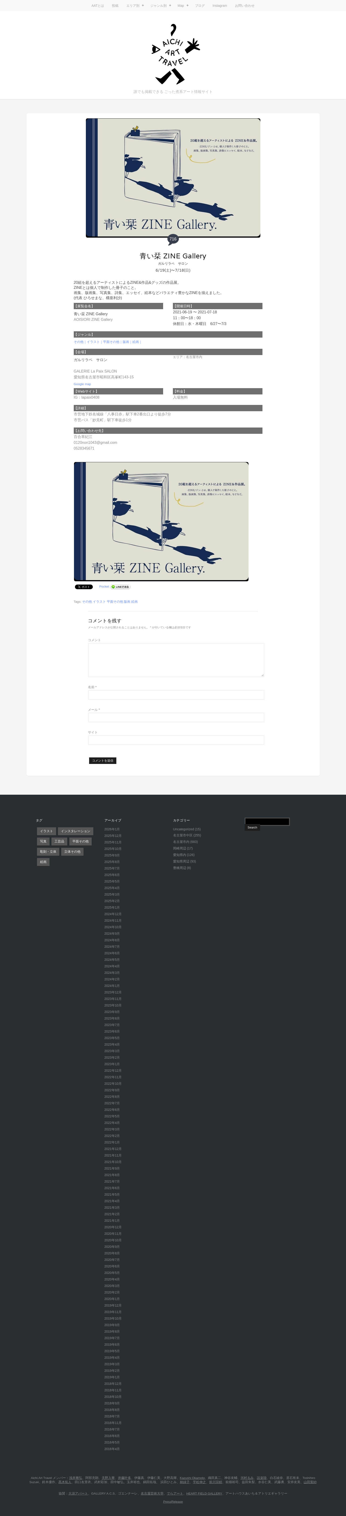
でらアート (175, 1493)
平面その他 (115, 601)
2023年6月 (112, 1031)
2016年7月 (112, 1429)
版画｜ (127, 342)
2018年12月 (113, 1384)
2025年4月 (112, 888)
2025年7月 (112, 868)
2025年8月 (112, 862)
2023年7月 (112, 1025)
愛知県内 (179, 855)
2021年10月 (113, 1162)
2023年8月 (112, 1018)
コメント (94, 640)
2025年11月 (113, 842)
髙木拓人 (64, 1482)
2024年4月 (112, 966)
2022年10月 (113, 1083)
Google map (82, 384)
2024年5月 (112, 960)
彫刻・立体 (48, 851)
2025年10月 (113, 849)
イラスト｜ (95, 342)
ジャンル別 (158, 5)
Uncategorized (183, 829)
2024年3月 (112, 973)
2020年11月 (113, 1233)
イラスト (99, 601)
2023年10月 (113, 1005)
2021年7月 (112, 1181)
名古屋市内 (181, 842)
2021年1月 (112, 1220)
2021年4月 (112, 1201)
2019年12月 (113, 1305)
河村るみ (247, 1478)
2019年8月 (112, 1331)
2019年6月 (112, 1344)
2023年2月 (112, 1057)
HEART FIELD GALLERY (204, 1493)
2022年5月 (112, 1116)
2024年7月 (112, 946)
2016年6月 (112, 1436)
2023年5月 (112, 1038)
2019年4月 (112, 1357)
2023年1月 (112, 1064)
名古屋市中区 (183, 835)
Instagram (220, 5)
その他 (87, 601)
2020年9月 (112, 1247)
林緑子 (185, 1482)
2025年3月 (112, 894)
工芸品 (59, 841)
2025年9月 (112, 855)
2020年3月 (112, 1286)
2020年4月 (112, 1279)
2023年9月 (112, 1012)
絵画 (134, 601)
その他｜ (80, 342)
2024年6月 (112, 953)
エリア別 (132, 5)
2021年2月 (112, 1214)
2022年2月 (112, 1136)
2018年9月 (112, 1403)
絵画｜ (137, 342)
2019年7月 (112, 1338)
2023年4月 (112, 1044)
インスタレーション (75, 831)
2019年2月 (112, 1370)
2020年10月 (113, 1240)
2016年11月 (113, 1423)
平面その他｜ (113, 342)
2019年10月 (113, 1318)
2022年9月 (112, 1090)
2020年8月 (112, 1253)
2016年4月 (112, 1449)
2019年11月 (113, 1312)
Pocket (104, 586)
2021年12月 (113, 1149)
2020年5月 (112, 1273)
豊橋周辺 (179, 868)
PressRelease (173, 1501)
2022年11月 (113, 1077)
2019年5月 (112, 1351)
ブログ (200, 5)
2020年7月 (112, 1260)
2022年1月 (112, 1142)
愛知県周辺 (181, 861)
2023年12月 (113, 992)
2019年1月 (112, 1377)
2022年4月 (112, 1123)
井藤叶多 (124, 1478)
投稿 (115, 5)
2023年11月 (113, 999)
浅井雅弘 (75, 1478)
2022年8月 (112, 1097)
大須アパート (78, 1493)
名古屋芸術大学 (152, 1493)
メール (94, 710)
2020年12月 (113, 1227)
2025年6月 (112, 875)
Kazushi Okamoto (192, 1478)
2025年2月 (112, 901)
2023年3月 (112, 1051)
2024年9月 (112, 933)
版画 (127, 601)
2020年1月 (112, 1299)
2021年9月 (112, 1168)
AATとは (97, 5)
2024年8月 (112, 940)
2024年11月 (113, 920)
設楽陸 (262, 1478)
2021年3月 (112, 1207)
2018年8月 (112, 1410)
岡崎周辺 (179, 848)
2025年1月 (112, 907)
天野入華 (108, 1478)
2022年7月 (112, 1103)
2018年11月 (113, 1390)
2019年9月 (112, 1325)
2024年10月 (113, 927)
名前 (92, 687)
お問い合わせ (245, 5)
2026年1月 (112, 829)
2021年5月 (112, 1194)
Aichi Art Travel (173, 54)
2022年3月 (112, 1129)
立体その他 (72, 851)
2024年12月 (113, 914)
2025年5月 (112, 881)
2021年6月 (112, 1188)
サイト (93, 732)
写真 (43, 841)
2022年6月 (112, 1110)
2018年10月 (113, 1397)
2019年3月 (112, 1364)
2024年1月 (112, 986)
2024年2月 (112, 979)
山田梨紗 (310, 1482)
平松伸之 (199, 1482)
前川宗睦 (215, 1482)
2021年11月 (113, 1155)
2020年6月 (112, 1266)
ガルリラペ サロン (173, 263)
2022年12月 (113, 1070)
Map (181, 5)
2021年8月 (112, 1175)
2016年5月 (112, 1442)
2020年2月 (112, 1292)
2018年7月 (112, 1416)
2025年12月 (113, 836)
